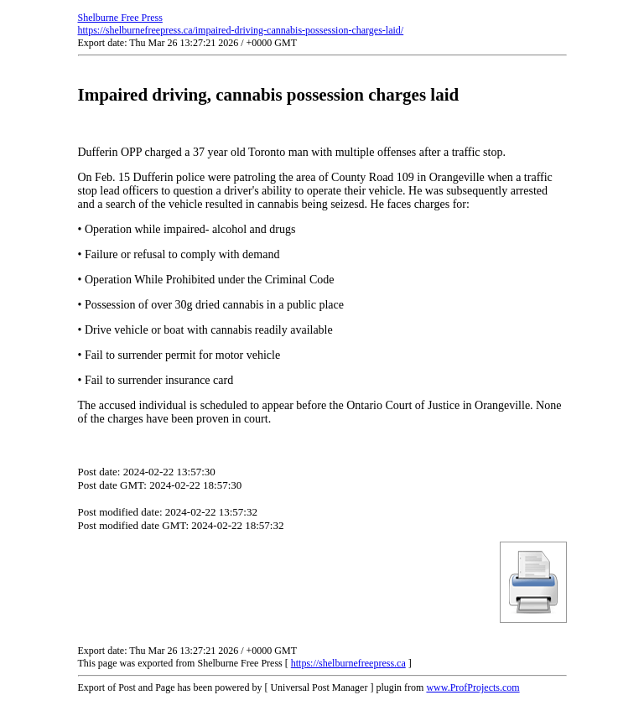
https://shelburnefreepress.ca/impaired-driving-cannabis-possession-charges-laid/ (241, 30)
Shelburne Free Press (120, 17)
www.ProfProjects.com (472, 687)
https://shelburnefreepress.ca (348, 663)
